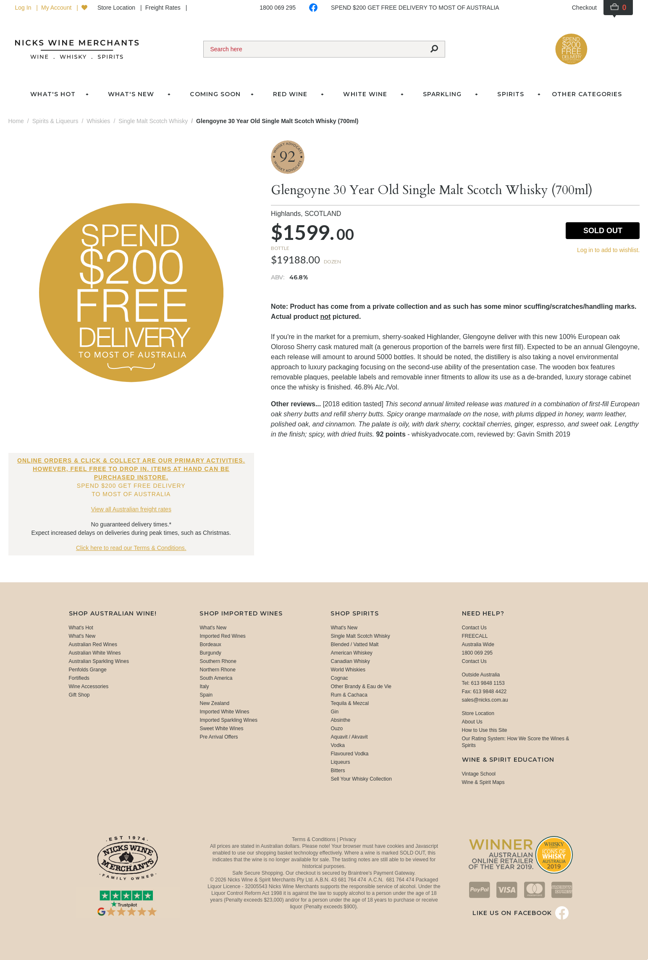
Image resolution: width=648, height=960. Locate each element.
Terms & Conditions (314, 839)
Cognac (339, 678)
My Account (57, 7)
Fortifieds (79, 678)
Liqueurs (340, 762)
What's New (82, 636)
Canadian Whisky (350, 661)
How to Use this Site (484, 730)
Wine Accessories (89, 686)
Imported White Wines (224, 712)
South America (215, 678)
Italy (204, 686)
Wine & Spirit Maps (483, 782)
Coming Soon (215, 94)
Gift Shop (79, 695)
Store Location (117, 7)
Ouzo (337, 728)
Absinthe (340, 720)
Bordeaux (210, 644)
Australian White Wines (95, 653)
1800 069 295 (278, 7)
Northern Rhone (217, 670)
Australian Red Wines (93, 644)
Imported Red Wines (222, 636)
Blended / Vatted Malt (354, 644)
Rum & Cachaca (349, 695)
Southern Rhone (217, 661)
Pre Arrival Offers (218, 737)
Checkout (584, 7)
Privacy (348, 839)
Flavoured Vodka (349, 754)
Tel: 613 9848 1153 (483, 683)
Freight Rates (163, 7)
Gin (334, 712)
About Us (472, 722)
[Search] (314, 49)
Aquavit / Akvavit (349, 737)
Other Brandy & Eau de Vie (361, 686)
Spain (206, 695)
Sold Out (602, 230)
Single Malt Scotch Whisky (360, 636)
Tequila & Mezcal (350, 703)
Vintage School (479, 774)
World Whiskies (348, 670)
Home (16, 121)
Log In (24, 7)
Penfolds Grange (88, 670)
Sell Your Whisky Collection (361, 779)
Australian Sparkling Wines (99, 661)
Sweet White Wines (221, 728)
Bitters (338, 770)
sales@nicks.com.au (485, 700)
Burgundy (210, 653)
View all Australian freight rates (131, 509)
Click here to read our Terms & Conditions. (131, 547)
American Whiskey (351, 653)
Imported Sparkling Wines (228, 720)
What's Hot (52, 94)
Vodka (337, 745)
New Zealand (214, 703)
